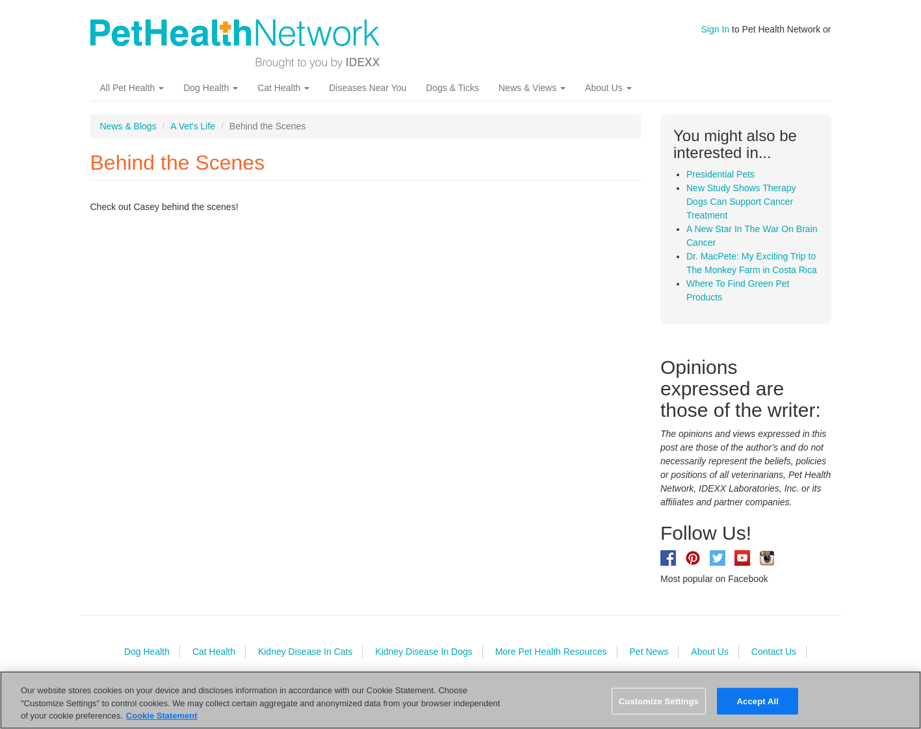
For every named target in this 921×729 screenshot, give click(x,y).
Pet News (649, 651)
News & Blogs (128, 126)
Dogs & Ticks (452, 88)
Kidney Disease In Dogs (423, 651)
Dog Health (210, 88)
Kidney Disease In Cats (305, 651)
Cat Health (283, 88)
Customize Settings (659, 701)
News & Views (532, 88)
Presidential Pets (720, 174)
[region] (460, 700)
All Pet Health (132, 88)
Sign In (715, 29)
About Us (608, 88)
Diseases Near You (367, 88)
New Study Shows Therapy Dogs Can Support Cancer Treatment (741, 201)
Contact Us (773, 651)
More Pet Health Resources (551, 651)
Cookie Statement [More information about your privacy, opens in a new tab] (162, 716)
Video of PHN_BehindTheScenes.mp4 (298, 376)
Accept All (758, 701)
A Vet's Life (192, 126)
